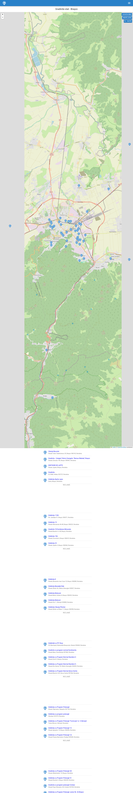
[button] (58, 220)
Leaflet (113, 447)
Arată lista (127, 17)
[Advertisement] (66, 499)
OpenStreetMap (122, 447)
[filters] (129, 3)
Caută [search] (128, 21)
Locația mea (126, 14)
